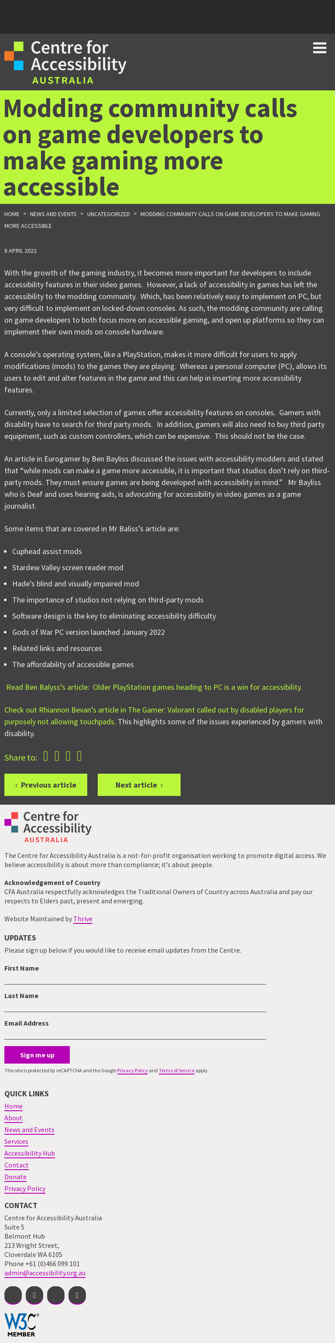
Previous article (48, 785)
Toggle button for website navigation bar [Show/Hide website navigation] (320, 48)
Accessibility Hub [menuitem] (29, 1153)
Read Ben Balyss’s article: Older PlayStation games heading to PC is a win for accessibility (153, 687)
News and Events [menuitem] (29, 1129)
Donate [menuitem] (15, 1176)
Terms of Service (177, 1070)
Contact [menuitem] (16, 1164)
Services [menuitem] (16, 1141)
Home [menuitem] (13, 1106)
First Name (21, 968)
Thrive (82, 918)
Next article (136, 785)
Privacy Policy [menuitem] (24, 1188)
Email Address (26, 1023)
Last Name (21, 995)
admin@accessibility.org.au (44, 1272)
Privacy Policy (132, 1070)
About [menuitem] (13, 1117)
